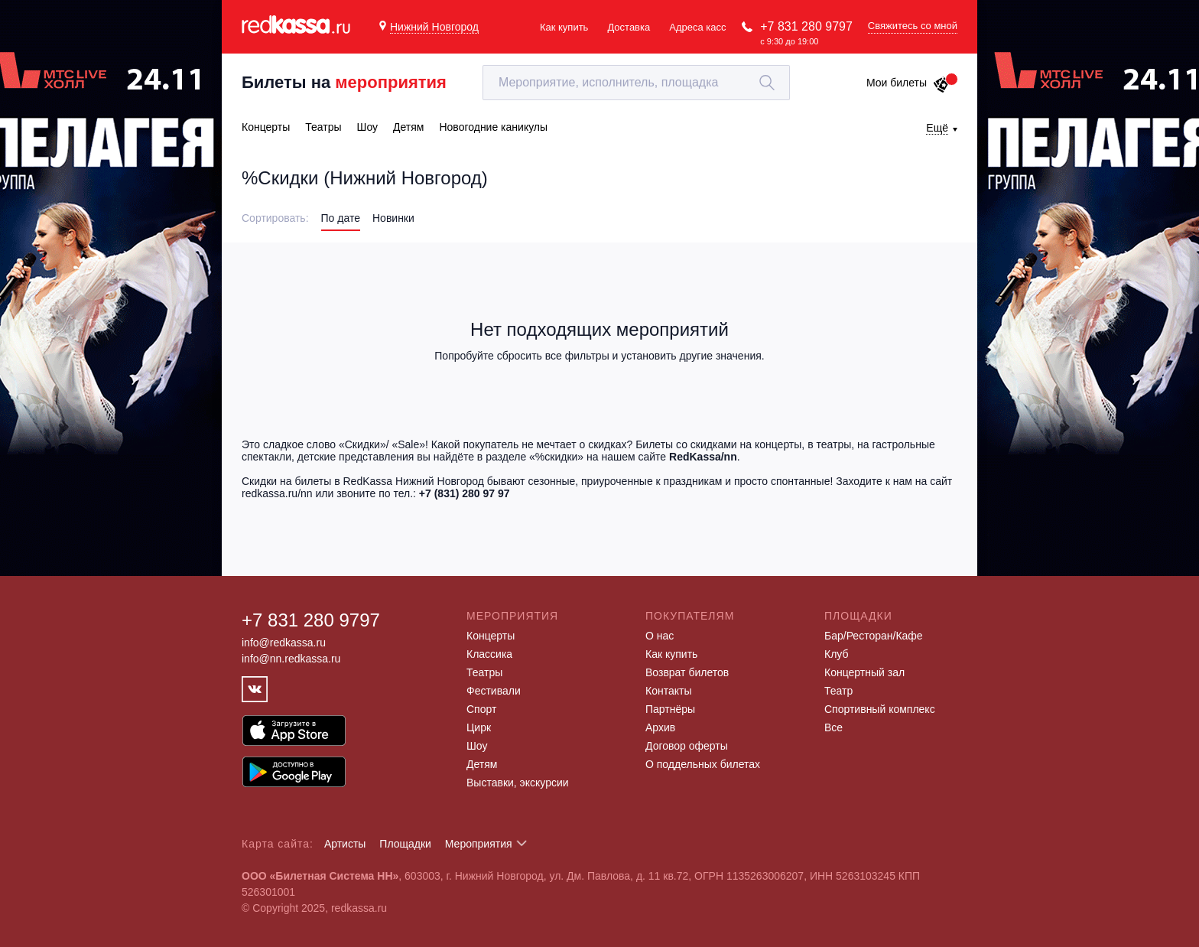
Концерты (490, 636)
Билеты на (344, 82)
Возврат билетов (687, 672)
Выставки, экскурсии (517, 782)
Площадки (405, 844)
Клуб (836, 654)
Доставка (628, 27)
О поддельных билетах (702, 764)
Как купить (564, 27)
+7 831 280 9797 (806, 26)
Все (833, 727)
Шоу (476, 746)
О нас (659, 636)
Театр (838, 691)
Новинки (393, 218)
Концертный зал (864, 672)
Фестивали (493, 691)
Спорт (481, 709)
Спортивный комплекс (879, 709)
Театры (484, 672)
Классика (489, 654)
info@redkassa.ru (284, 642)
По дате (340, 218)
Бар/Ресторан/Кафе (873, 636)
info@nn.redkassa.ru (291, 658)
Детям (481, 764)
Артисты (345, 844)
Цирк (478, 727)
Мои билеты (908, 82)
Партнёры (670, 709)
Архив (660, 727)
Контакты (668, 691)
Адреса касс (697, 27)
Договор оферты (686, 746)
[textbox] (636, 82)
